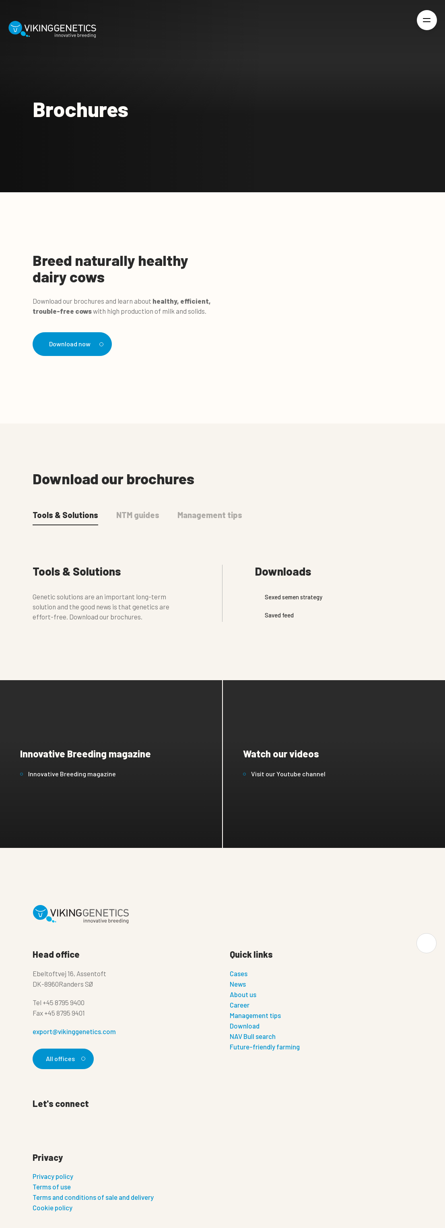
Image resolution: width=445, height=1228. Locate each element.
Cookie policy (52, 1209)
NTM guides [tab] (137, 515)
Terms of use (52, 1188)
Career (239, 1006)
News (238, 985)
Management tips (255, 1016)
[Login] (399, 29)
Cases (238, 974)
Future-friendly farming (265, 1047)
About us (243, 995)
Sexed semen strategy (288, 597)
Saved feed (274, 615)
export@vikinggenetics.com (74, 1032)
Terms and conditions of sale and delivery (93, 1199)
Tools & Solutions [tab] (65, 515)
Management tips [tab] (209, 515)
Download (245, 1026)
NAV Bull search (253, 1037)
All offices (65, 1059)
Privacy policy (53, 1178)
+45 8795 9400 (63, 1003)
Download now (76, 344)
